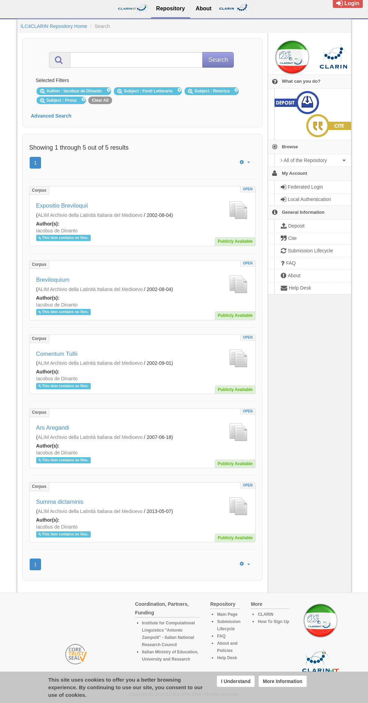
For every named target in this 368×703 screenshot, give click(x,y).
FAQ (221, 636)
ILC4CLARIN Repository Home (54, 26)
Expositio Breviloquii (62, 205)
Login (347, 3)
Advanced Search (51, 116)
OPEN (247, 189)
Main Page (227, 614)
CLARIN (265, 614)
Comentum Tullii (57, 354)
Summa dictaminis (59, 502)
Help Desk (227, 657)
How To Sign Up (273, 621)
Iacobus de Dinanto (57, 230)
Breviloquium (53, 280)
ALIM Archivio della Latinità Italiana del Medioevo (90, 215)
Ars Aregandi (52, 427)
